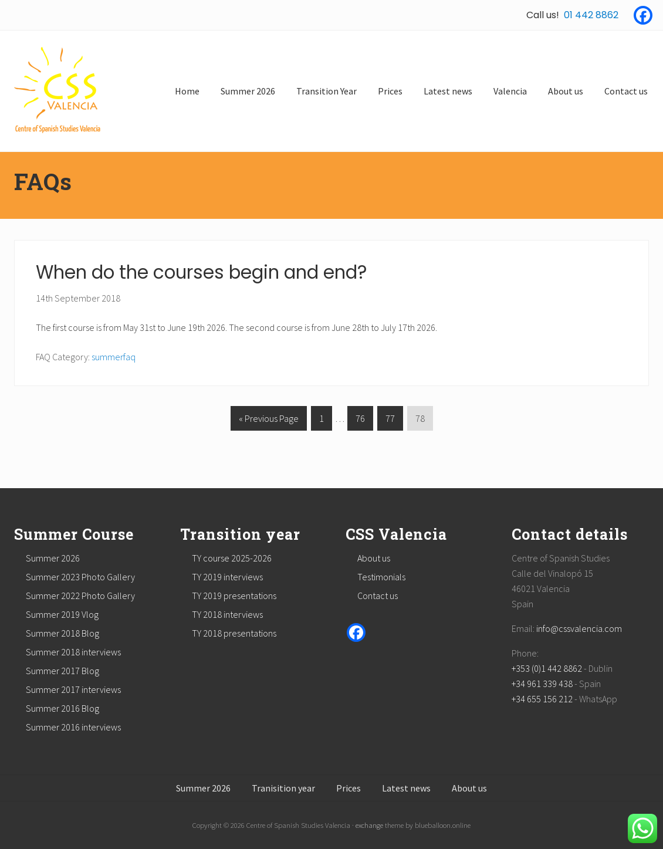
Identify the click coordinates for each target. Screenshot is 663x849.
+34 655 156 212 (542, 699)
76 (360, 420)
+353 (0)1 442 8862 (547, 668)
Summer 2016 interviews (73, 727)
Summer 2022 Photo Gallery (80, 595)
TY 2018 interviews (227, 614)
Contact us (377, 595)
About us (373, 558)
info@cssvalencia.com (579, 628)
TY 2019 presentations (234, 595)
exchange (369, 825)
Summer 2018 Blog (62, 633)
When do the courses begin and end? (201, 272)
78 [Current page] (420, 420)
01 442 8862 (591, 15)
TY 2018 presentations (234, 633)
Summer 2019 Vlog (62, 614)
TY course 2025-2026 (232, 558)
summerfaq (114, 357)
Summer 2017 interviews (73, 689)
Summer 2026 (53, 558)
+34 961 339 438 (542, 683)
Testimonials (381, 577)
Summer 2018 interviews (73, 652)
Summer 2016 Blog (62, 708)
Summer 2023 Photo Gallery (80, 577)
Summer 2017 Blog (62, 671)
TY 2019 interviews (227, 577)
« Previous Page (269, 420)
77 (390, 420)
